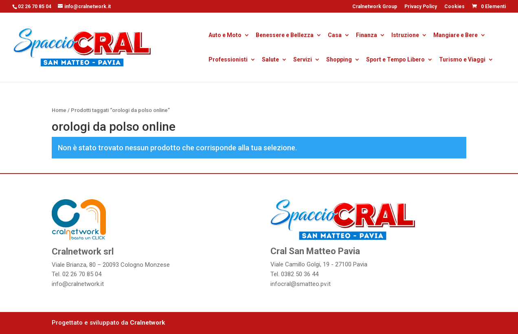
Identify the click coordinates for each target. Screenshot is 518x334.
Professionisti (228, 60)
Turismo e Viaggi (462, 60)
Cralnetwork (147, 322)
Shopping (339, 60)
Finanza (366, 35)
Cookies (454, 6)
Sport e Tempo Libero (395, 60)
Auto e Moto (225, 35)
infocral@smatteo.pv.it (300, 284)
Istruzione (405, 35)
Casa (335, 35)
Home (59, 110)
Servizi (302, 60)
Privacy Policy (420, 6)
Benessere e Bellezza (285, 35)
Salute (270, 60)
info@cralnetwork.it (78, 284)
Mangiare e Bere (455, 35)
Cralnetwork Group (374, 6)
